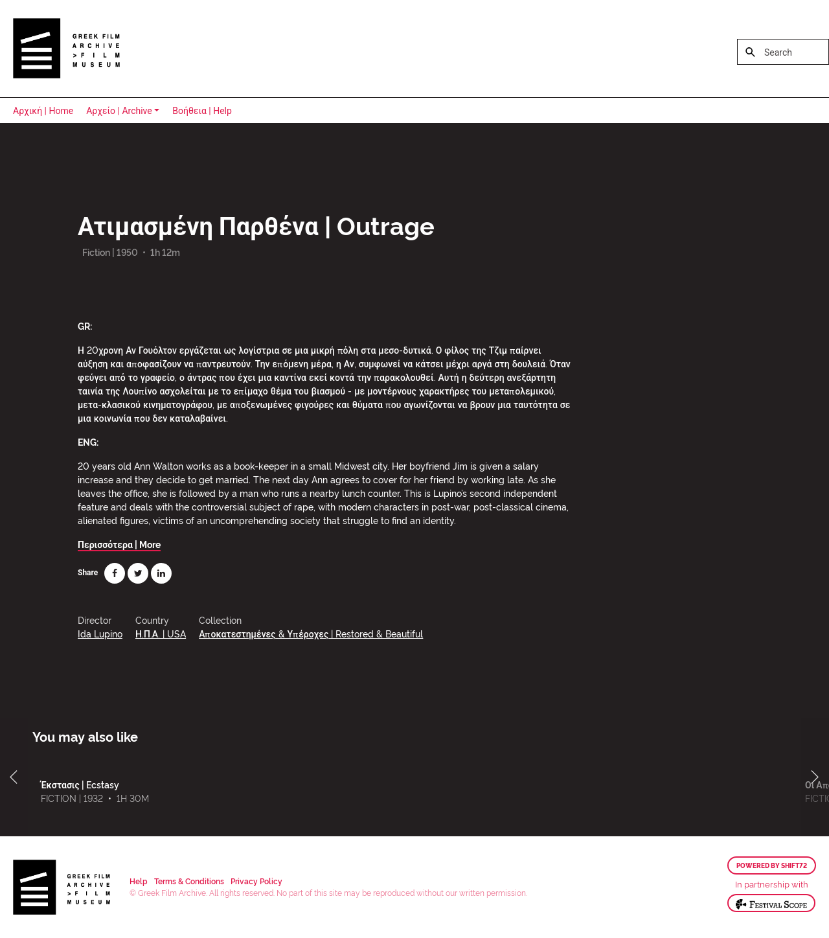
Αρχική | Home (43, 111)
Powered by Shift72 (771, 865)
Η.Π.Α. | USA (160, 633)
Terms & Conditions (189, 880)
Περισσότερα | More (119, 544)
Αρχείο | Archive (119, 111)
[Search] (783, 52)
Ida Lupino (100, 633)
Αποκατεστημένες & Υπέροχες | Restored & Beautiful (311, 633)
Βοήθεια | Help (202, 111)
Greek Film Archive (66, 48)
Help (139, 880)
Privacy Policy (256, 880)
